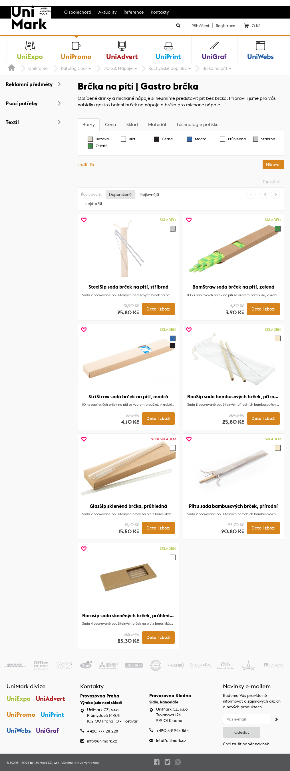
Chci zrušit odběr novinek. (246, 744)
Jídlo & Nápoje (118, 68)
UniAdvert (50, 699)
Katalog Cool (74, 68)
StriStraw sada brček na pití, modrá (128, 396)
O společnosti (77, 12)
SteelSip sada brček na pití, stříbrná (128, 287)
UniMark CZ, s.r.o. (48, 763)
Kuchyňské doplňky (167, 68)
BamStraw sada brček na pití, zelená (233, 287)
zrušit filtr (86, 164)
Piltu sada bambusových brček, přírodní (233, 506)
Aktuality (107, 12)
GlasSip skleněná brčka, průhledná (128, 506)
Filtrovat (273, 164)
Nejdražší (93, 203)
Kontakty (160, 12)
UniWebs (19, 731)
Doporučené (120, 194)
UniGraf (47, 731)
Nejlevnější (149, 194)
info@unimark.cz (102, 741)
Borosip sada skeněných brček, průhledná (128, 615)
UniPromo (38, 68)
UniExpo (19, 699)
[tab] (89, 124)
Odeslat (241, 732)
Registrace (225, 25)
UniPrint (53, 715)
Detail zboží (158, 309)
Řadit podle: (91, 194)
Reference (134, 12)
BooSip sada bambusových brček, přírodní (234, 396)
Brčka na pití (214, 68)
